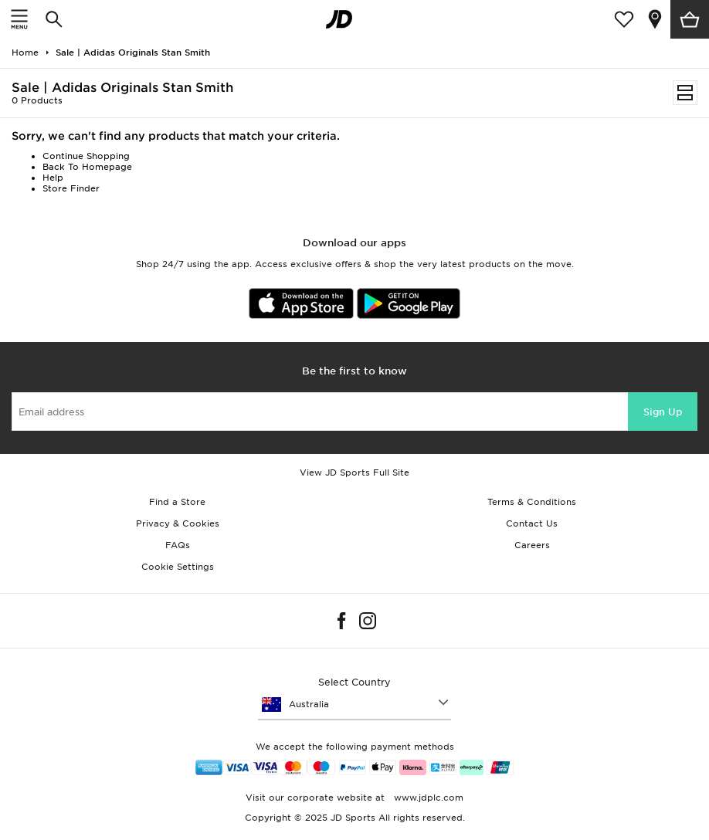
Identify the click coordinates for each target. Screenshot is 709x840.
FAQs (177, 545)
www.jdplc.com (427, 797)
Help (52, 177)
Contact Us (532, 523)
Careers (532, 545)
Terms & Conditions (531, 501)
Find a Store (177, 501)
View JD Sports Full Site (354, 472)
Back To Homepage (87, 166)
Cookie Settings (177, 566)
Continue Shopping (86, 156)
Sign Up (662, 412)
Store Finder (71, 188)
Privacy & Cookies (177, 523)
